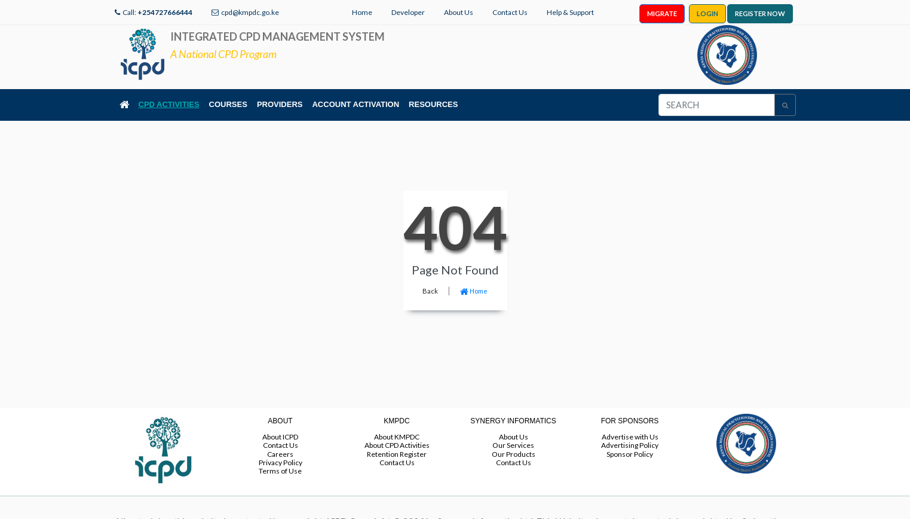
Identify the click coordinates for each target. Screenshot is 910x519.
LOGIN (707, 13)
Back (430, 291)
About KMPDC (396, 436)
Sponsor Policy (629, 454)
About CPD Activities (397, 445)
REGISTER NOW (760, 13)
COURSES (228, 104)
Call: (157, 12)
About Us (458, 12)
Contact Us (510, 12)
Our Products (513, 454)
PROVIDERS (280, 104)
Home (362, 12)
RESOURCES (433, 104)
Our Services (513, 445)
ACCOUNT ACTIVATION (355, 104)
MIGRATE (662, 13)
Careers (280, 454)
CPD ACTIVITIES (169, 104)
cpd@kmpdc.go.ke (250, 12)
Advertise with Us (630, 436)
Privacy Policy (280, 462)
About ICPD (280, 436)
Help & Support (570, 12)
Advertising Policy (629, 445)
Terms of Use (280, 470)
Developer (408, 12)
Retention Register (397, 454)
